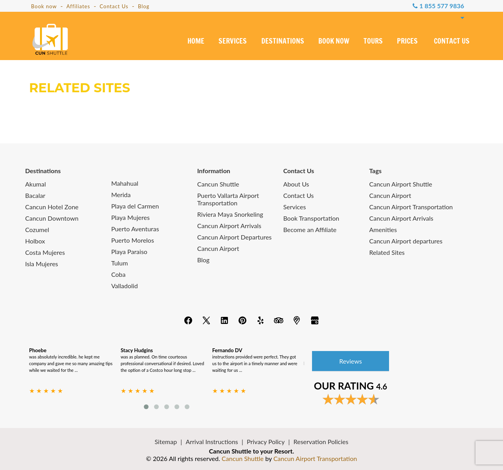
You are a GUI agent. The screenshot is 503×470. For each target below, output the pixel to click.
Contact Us (113, 6)
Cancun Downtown (52, 218)
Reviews (350, 361)
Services (294, 206)
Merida (121, 194)
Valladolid (124, 285)
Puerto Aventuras (135, 228)
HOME (195, 41)
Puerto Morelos (132, 240)
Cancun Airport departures (405, 241)
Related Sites (387, 252)
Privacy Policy (266, 441)
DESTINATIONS (282, 41)
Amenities (383, 229)
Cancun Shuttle (218, 184)
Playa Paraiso (129, 251)
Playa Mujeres (130, 217)
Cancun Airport (218, 248)
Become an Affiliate (310, 229)
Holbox (35, 241)
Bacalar (35, 195)
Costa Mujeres (45, 252)
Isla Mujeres (41, 263)
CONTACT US (452, 41)
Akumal (35, 184)
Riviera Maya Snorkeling (230, 214)
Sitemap (166, 441)
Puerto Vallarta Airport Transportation (228, 199)
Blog (143, 6)
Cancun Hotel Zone (52, 206)
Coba (118, 274)
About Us (296, 184)
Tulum (119, 263)
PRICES (407, 41)
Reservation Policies (321, 441)
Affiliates (78, 6)
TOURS (373, 41)
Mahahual (124, 183)
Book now (44, 6)
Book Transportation (311, 218)
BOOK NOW (333, 41)
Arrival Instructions (211, 441)
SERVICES (232, 41)
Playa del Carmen (135, 206)
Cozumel (37, 229)
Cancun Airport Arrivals (229, 225)
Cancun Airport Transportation (411, 206)
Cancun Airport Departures (234, 237)
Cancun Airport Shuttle (400, 184)
